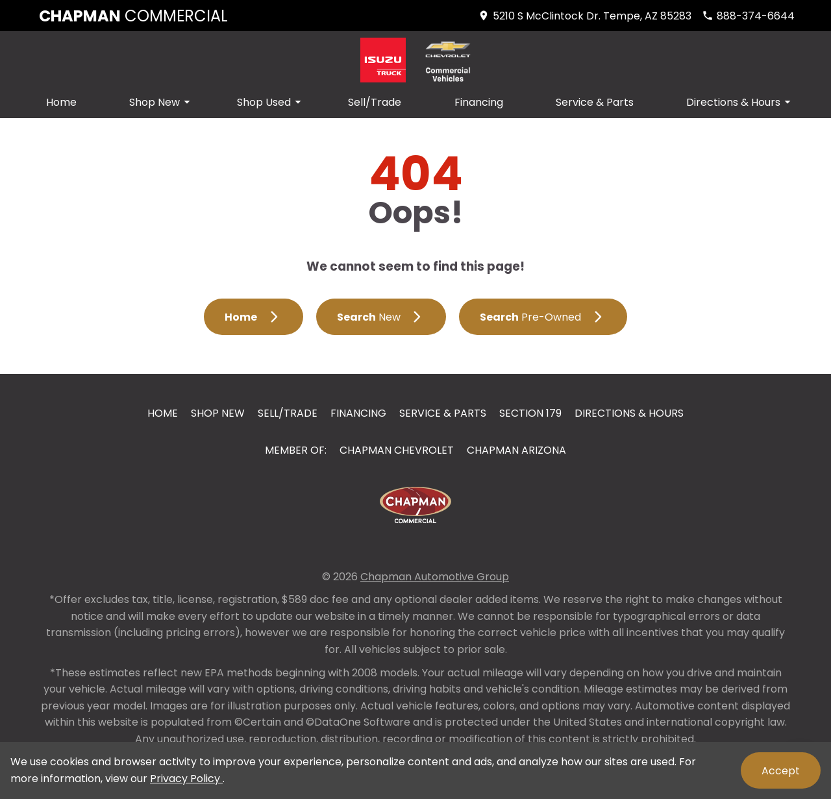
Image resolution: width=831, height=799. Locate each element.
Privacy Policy (186, 778)
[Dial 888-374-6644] (748, 16)
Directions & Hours (740, 102)
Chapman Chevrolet (397, 450)
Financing (478, 102)
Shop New (161, 102)
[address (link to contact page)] (584, 16)
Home (61, 102)
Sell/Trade (374, 102)
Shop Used (271, 102)
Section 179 (530, 413)
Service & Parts (595, 102)
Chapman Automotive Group (434, 576)
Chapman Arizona (516, 450)
